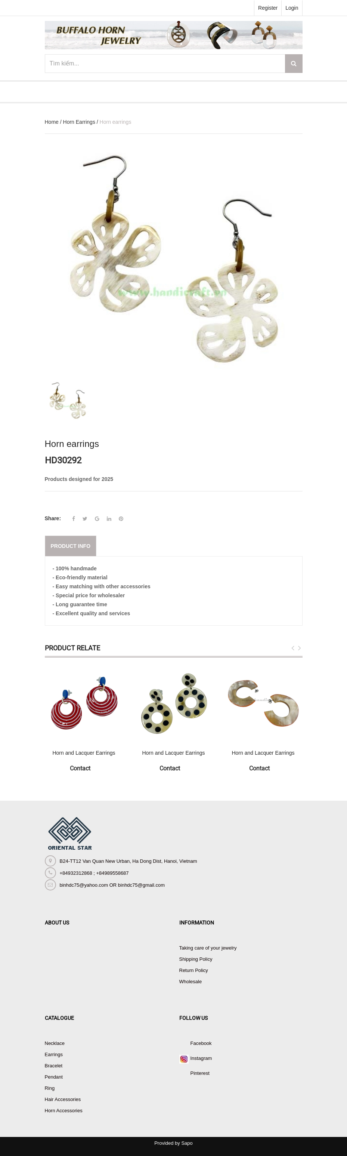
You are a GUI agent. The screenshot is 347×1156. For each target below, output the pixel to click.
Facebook (201, 1043)
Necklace (55, 1043)
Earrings (54, 1054)
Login (291, 8)
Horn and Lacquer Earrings (83, 753)
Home (52, 122)
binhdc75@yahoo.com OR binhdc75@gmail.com (112, 885)
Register (268, 8)
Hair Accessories (63, 1099)
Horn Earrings (79, 122)
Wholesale (190, 981)
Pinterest (200, 1073)
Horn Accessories (64, 1110)
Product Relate (72, 648)
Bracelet (54, 1065)
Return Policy (193, 970)
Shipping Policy (196, 959)
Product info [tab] (71, 546)
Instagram (201, 1058)
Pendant (54, 1077)
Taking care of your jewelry (208, 948)
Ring (50, 1088)
